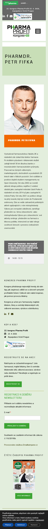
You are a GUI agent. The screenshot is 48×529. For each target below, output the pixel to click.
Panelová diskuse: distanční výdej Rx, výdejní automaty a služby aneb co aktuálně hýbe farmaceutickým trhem (23, 247)
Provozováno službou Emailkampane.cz (21, 445)
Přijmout (8, 525)
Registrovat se (13, 384)
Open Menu (38, 31)
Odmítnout (21, 525)
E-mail (7, 412)
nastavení (40, 520)
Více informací (23, 495)
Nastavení (34, 525)
